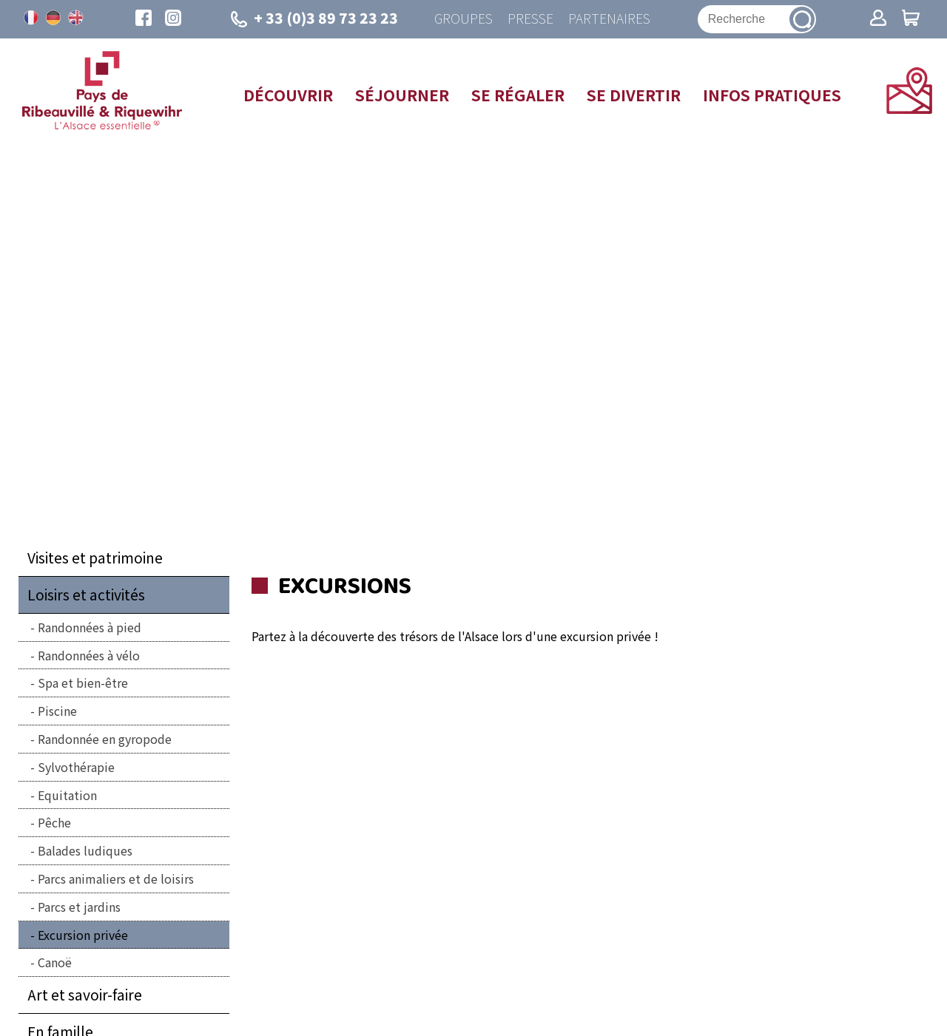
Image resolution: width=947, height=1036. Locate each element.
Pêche (54, 822)
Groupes (463, 18)
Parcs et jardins (79, 906)
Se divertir (634, 95)
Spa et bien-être (83, 682)
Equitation (67, 795)
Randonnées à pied (89, 627)
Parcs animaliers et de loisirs (116, 878)
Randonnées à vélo (89, 655)
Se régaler (518, 95)
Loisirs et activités (86, 594)
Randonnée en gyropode (105, 739)
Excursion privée (83, 935)
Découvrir (288, 95)
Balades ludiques (85, 850)
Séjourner (402, 95)
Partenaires (609, 18)
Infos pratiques (772, 95)
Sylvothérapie (76, 767)
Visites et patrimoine (95, 557)
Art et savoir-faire (84, 994)
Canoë (55, 962)
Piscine (57, 711)
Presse (530, 18)
